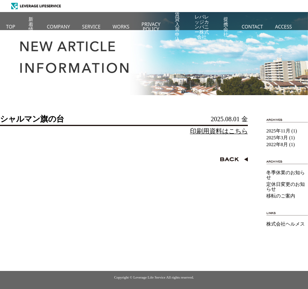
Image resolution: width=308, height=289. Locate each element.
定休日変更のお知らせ (285, 186)
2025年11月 (278, 131)
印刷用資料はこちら (219, 131)
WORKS (121, 26)
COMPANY (58, 26)
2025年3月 (277, 137)
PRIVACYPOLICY (151, 27)
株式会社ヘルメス (285, 224)
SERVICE (91, 26)
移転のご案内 (280, 196)
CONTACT (252, 26)
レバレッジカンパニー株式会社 (202, 26)
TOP (10, 26)
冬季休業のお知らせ (285, 175)
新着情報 (30, 27)
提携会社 (225, 27)
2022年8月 (277, 144)
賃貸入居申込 (177, 27)
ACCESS (283, 26)
